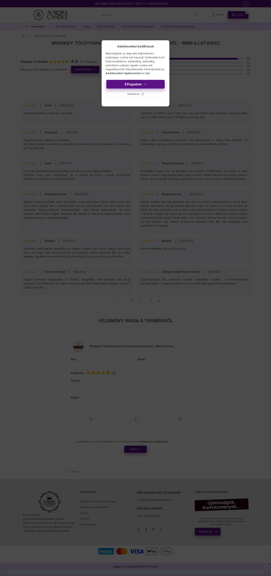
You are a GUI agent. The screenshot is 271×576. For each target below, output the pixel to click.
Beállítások (133, 94)
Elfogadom (133, 84)
